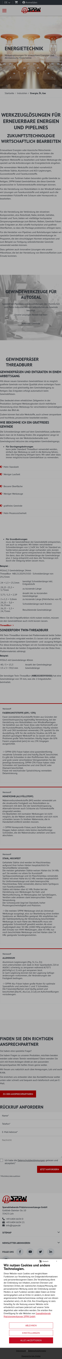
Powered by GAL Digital (31, 1356)
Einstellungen (31, 1332)
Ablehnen (31, 1325)
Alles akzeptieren (31, 1340)
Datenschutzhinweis (37, 1350)
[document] (31, 1293)
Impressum (21, 1350)
